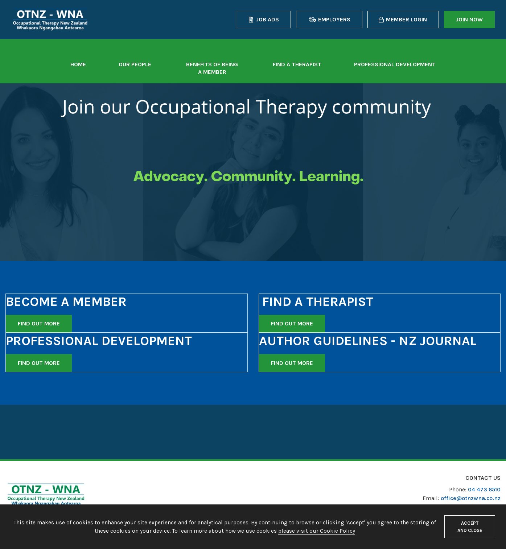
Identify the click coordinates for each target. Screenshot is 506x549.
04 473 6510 (484, 489)
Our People (135, 64)
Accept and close (469, 526)
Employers (334, 19)
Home (78, 64)
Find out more (39, 323)
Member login (406, 19)
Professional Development (395, 64)
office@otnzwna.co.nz (471, 498)
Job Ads (267, 19)
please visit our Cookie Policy (316, 531)
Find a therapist (297, 64)
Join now (469, 19)
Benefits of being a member (212, 68)
